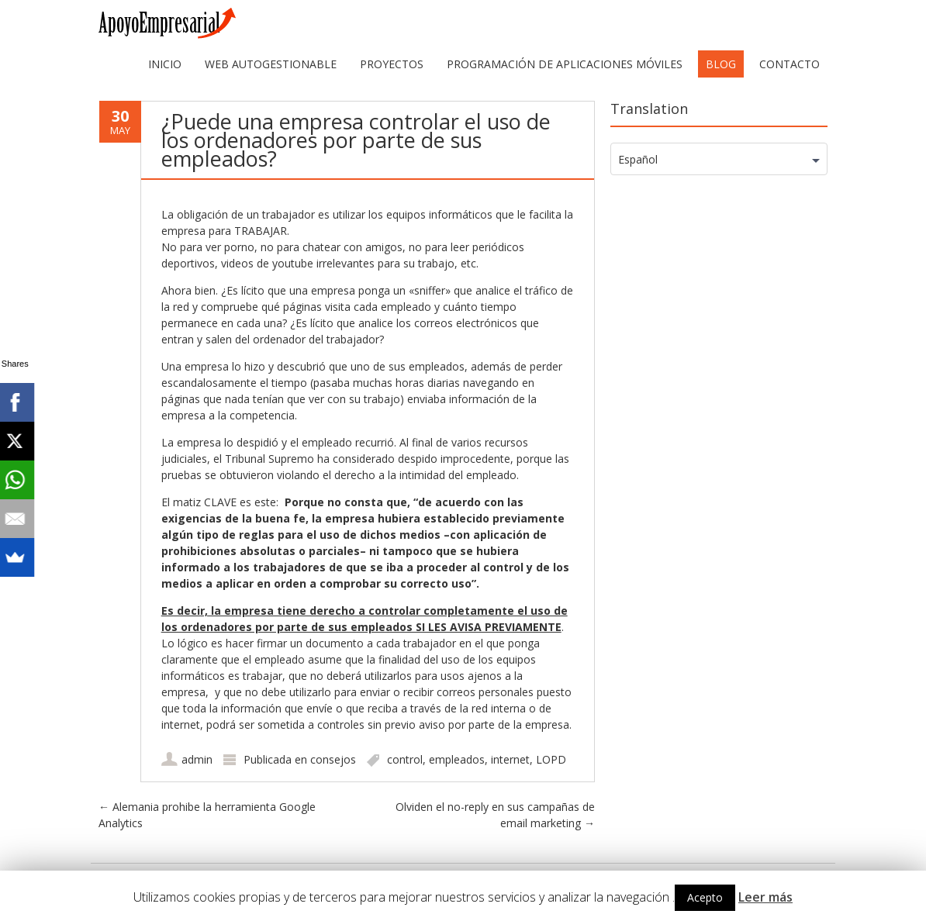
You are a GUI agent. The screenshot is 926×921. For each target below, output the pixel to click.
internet (510, 759)
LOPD (551, 759)
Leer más (765, 896)
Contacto (789, 64)
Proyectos (391, 64)
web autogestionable (271, 64)
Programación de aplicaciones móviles (564, 64)
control (405, 759)
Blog (721, 64)
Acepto (705, 897)
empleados (457, 759)
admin (196, 759)
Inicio (164, 64)
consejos (333, 759)
